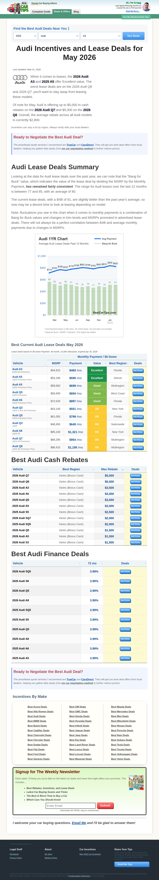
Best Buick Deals (37, 726)
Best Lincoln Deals (80, 754)
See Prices (138, 370)
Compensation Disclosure (79, 876)
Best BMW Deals (37, 721)
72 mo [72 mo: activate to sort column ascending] (91, 563)
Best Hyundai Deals (80, 721)
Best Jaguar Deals (79, 730)
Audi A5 (17, 376)
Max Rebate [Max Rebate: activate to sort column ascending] (109, 469)
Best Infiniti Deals (79, 726)
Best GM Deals (77, 707)
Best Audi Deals (37, 716)
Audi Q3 (17, 407)
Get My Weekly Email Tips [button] (136, 17)
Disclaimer (14, 854)
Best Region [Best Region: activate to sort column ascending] (117, 363)
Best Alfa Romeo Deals (41, 711)
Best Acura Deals (37, 707)
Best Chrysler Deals (39, 740)
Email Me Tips (124, 864)
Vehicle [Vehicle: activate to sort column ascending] (18, 363)
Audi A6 (17, 400)
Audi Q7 (17, 438)
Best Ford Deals (37, 754)
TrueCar (71, 144)
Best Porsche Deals (122, 730)
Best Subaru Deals (121, 740)
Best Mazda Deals (121, 707)
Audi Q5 (17, 392)
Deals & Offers (62, 11)
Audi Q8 (17, 446)
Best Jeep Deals (78, 735)
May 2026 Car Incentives (90, 854)
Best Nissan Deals (121, 726)
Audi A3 (17, 369)
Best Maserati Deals (80, 759)
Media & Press (51, 858)
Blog (76, 11)
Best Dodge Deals (38, 745)
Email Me (79, 823)
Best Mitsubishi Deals (123, 721)
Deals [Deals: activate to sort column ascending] (138, 363)
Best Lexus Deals (79, 749)
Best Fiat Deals (36, 749)
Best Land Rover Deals (82, 745)
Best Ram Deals (120, 735)
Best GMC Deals (78, 711)
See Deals (133, 35)
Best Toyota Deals (121, 749)
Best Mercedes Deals (123, 711)
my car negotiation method (77, 148)
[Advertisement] (121, 94)
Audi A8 (17, 430)
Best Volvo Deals (120, 759)
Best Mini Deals (120, 716)
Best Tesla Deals (120, 745)
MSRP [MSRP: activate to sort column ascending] (55, 363)
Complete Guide (41, 11)
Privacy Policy (16, 858)
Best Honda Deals (79, 716)
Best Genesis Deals (39, 759)
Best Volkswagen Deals (124, 754)
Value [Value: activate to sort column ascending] (96, 363)
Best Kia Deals (77, 740)
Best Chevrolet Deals (39, 735)
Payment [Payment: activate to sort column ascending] (74, 363)
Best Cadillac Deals (39, 730)
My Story (48, 854)
